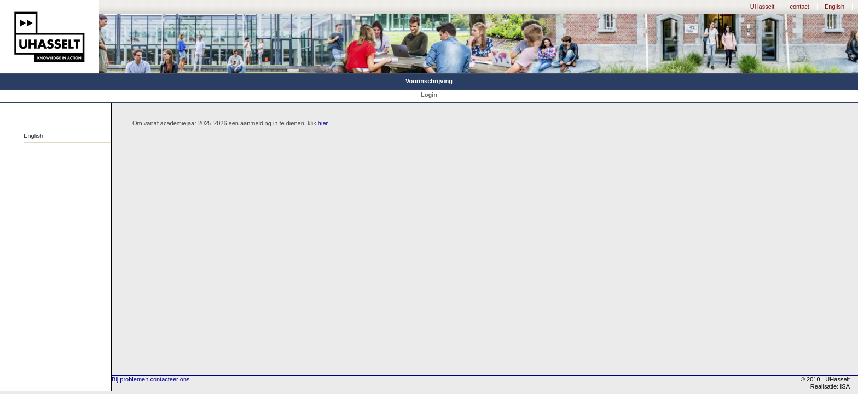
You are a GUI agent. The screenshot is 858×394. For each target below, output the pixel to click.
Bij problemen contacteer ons (150, 379)
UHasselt (762, 6)
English (834, 6)
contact (799, 6)
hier (323, 123)
